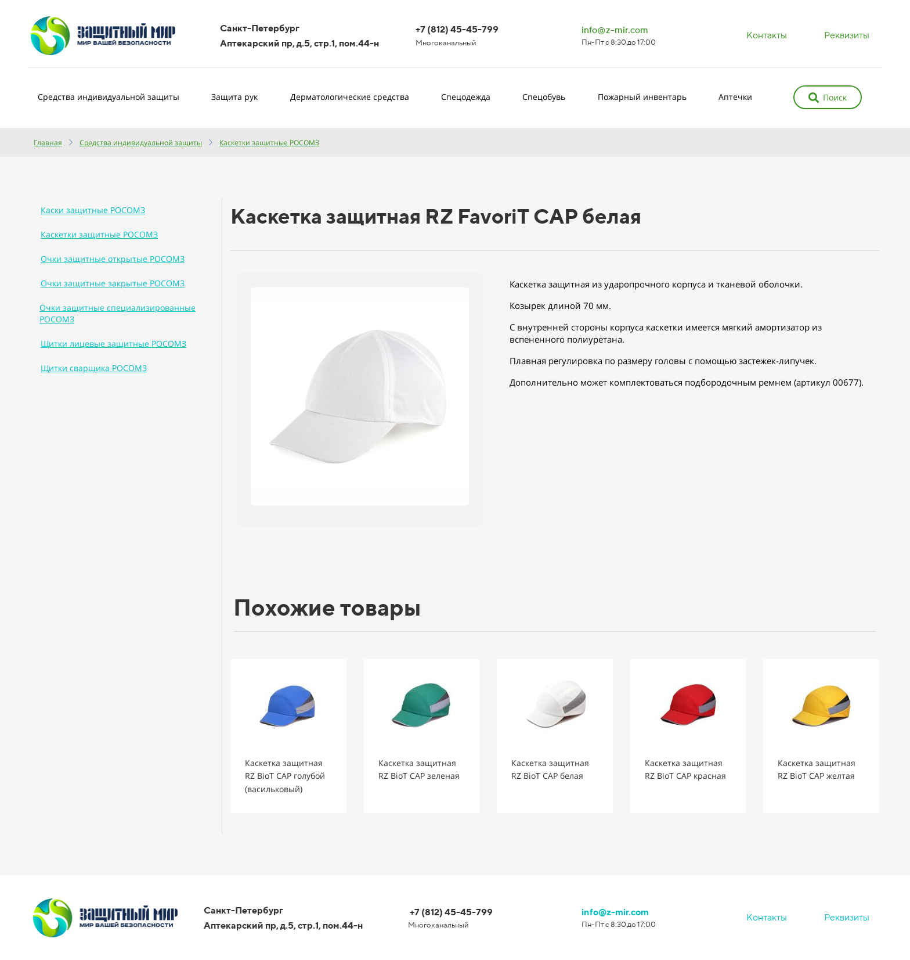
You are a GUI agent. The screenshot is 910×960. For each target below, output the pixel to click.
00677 (846, 382)
